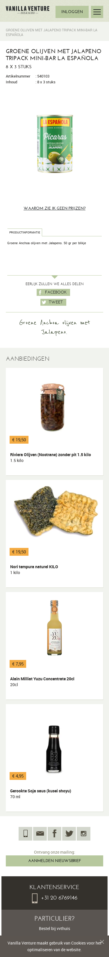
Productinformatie (24, 232)
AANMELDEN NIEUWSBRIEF (54, 860)
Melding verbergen (100, 943)
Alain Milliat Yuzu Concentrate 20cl (42, 682)
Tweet (51, 302)
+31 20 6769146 (54, 897)
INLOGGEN (72, 11)
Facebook (52, 292)
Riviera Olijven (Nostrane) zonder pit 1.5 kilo (50, 457)
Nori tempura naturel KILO (34, 569)
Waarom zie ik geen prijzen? (54, 208)
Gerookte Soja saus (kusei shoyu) (40, 794)
